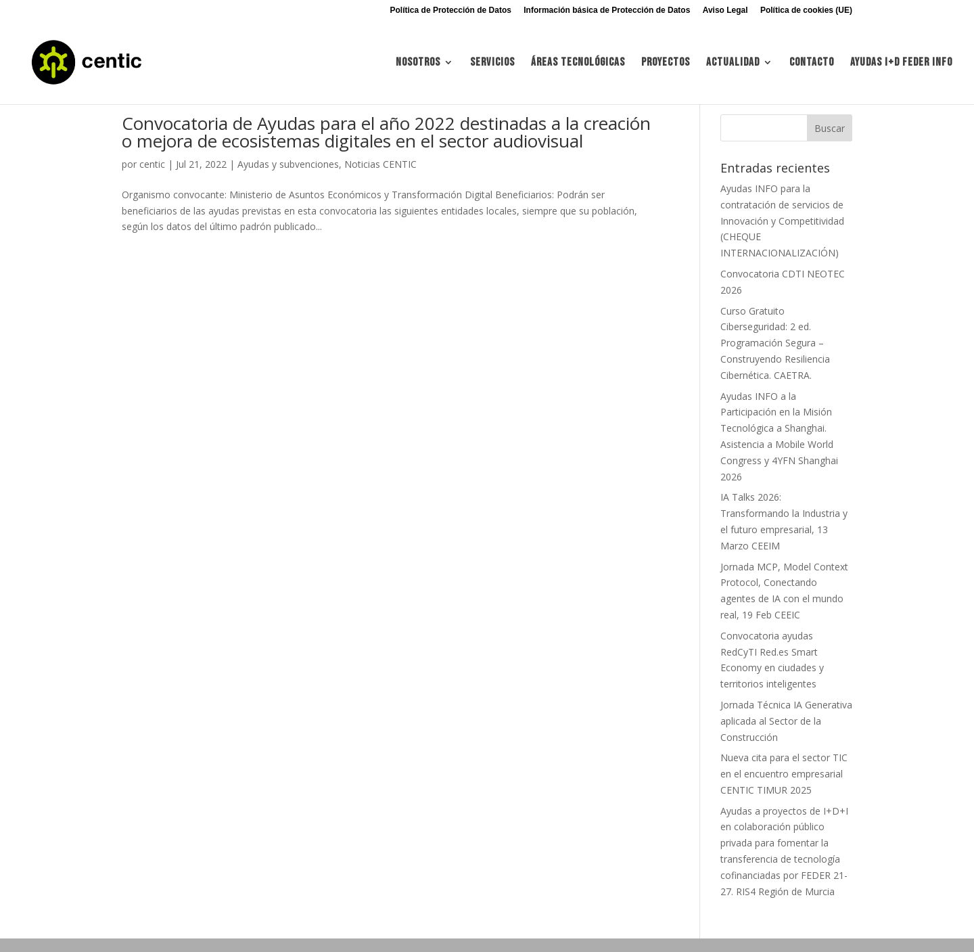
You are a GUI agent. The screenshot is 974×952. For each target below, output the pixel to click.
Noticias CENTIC (380, 164)
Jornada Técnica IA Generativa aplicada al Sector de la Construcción (786, 721)
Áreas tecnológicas (578, 63)
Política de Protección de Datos (450, 10)
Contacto (811, 63)
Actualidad (733, 63)
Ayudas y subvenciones (288, 164)
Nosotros (418, 63)
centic (152, 164)
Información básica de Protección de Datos (607, 10)
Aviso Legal (725, 10)
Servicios (492, 63)
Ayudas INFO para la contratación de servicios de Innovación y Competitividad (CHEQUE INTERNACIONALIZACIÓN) (782, 220)
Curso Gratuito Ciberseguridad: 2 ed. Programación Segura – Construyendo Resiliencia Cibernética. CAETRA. (775, 343)
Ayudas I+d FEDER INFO (901, 63)
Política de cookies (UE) (806, 10)
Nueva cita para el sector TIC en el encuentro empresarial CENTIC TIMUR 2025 (784, 773)
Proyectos (665, 63)
